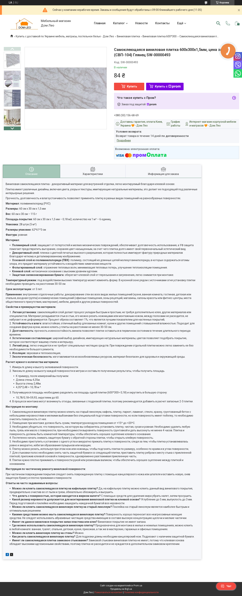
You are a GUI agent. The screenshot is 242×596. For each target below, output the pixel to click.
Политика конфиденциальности (141, 592)
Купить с (168, 86)
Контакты (162, 23)
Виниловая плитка (128, 36)
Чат (226, 586)
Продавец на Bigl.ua (121, 589)
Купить (132, 86)
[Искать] (218, 23)
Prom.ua (137, 585)
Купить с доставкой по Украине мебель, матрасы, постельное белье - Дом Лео (65, 36)
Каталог (119, 23)
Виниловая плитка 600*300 (160, 36)
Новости (141, 23)
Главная (99, 23)
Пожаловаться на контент (109, 592)
